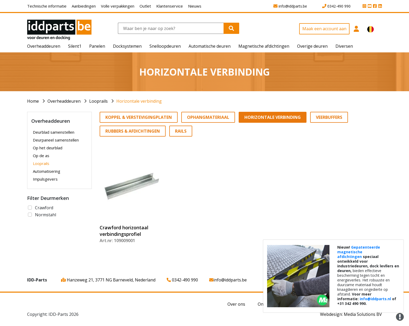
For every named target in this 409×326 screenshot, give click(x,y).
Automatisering (46, 171)
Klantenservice (169, 6)
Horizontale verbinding (139, 101)
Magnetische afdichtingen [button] (263, 46)
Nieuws (194, 6)
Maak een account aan (324, 29)
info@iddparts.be (228, 280)
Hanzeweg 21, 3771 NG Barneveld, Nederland (108, 280)
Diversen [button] (344, 46)
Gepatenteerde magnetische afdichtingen (358, 252)
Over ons (236, 304)
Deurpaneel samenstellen (56, 140)
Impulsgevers (45, 179)
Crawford (44, 208)
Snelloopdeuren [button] (165, 46)
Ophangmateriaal (208, 117)
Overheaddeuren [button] (43, 46)
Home (33, 101)
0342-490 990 (182, 280)
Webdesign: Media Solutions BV (351, 314)
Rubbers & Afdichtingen (132, 131)
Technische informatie (47, 6)
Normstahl (45, 215)
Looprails (98, 101)
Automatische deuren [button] (210, 46)
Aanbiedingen (84, 6)
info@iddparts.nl (375, 298)
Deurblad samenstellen (53, 132)
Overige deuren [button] (312, 46)
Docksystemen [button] (127, 46)
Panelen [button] (97, 46)
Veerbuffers (329, 117)
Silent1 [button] (74, 46)
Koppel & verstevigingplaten (138, 117)
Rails (181, 131)
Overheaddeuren (64, 101)
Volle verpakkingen (117, 6)
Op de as (41, 155)
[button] (356, 31)
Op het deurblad (47, 147)
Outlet (145, 6)
